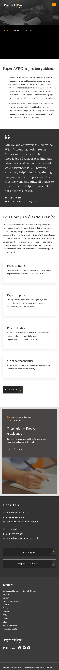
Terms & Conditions (39, 667)
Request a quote (28, 552)
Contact (6, 611)
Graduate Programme (12, 601)
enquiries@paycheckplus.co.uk (22, 538)
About (5, 618)
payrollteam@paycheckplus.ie (22, 521)
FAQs (5, 615)
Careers (6, 598)
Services (6, 594)
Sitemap (49, 667)
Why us (6, 604)
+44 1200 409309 (13, 534)
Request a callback (27, 563)
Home (5, 30)
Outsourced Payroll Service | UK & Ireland (20, 591)
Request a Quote (10, 629)
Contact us (11, 389)
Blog (5, 622)
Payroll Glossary (10, 625)
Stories (6, 608)
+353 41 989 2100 (13, 517)
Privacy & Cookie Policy (25, 667)
